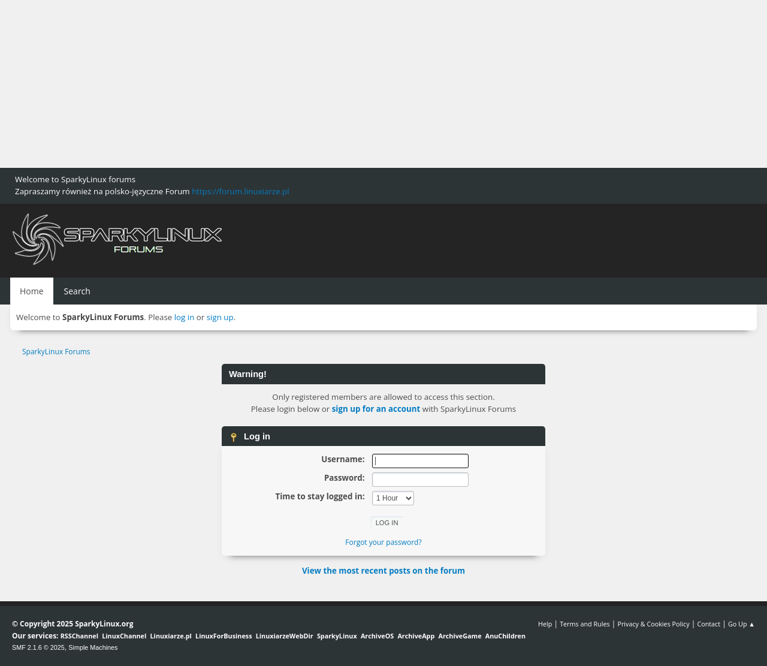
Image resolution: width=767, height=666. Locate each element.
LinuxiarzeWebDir (284, 635)
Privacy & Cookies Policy (653, 623)
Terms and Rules (585, 623)
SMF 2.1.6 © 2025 (38, 647)
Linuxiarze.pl (171, 635)
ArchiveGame (459, 635)
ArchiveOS (377, 635)
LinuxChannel (124, 635)
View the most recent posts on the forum (383, 570)
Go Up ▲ (741, 623)
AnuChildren (505, 635)
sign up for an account (376, 408)
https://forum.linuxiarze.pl (240, 191)
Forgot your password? (383, 542)
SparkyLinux (337, 635)
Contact (708, 623)
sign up (220, 317)
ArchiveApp (415, 635)
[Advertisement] (359, 84)
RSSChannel (79, 635)
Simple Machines (92, 647)
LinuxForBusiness (223, 635)
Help (545, 623)
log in (184, 317)
